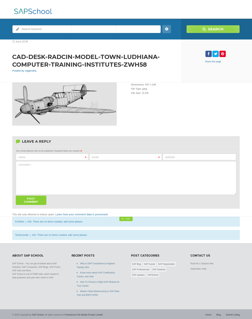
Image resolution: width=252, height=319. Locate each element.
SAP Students (159, 268)
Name (52, 157)
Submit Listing (233, 312)
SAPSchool (153, 274)
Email (126, 157)
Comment (24, 164)
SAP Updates (138, 274)
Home (209, 312)
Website (170, 156)
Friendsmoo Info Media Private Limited (82, 312)
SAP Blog (136, 263)
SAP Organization (166, 263)
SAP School (37, 312)
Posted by (23, 70)
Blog (219, 312)
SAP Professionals (140, 268)
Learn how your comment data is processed (79, 213)
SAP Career (149, 263)
